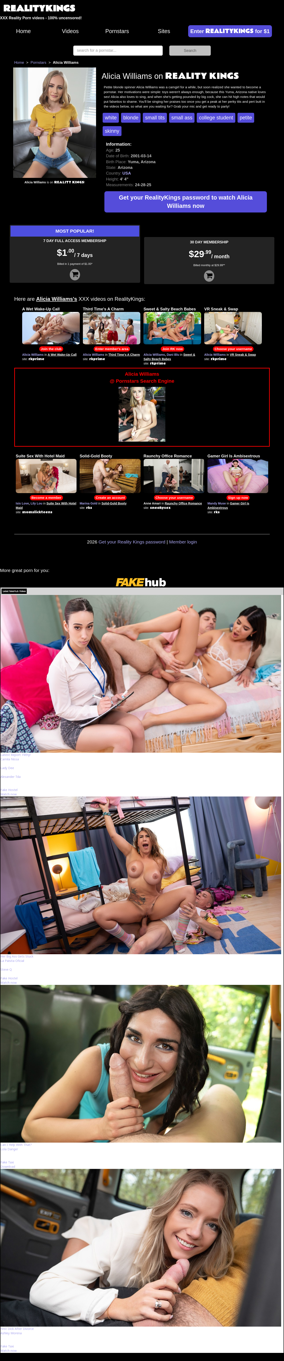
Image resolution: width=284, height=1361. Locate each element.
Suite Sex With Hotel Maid (40, 456)
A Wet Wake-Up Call (41, 309)
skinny (112, 131)
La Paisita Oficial (12, 961)
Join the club (51, 349)
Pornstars (117, 31)
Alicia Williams (33, 354)
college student (216, 117)
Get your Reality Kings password (131, 541)
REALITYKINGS (39, 8)
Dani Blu (173, 354)
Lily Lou (36, 503)
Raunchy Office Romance (168, 456)
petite (246, 117)
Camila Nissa (9, 759)
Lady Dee (7, 768)
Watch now (8, 794)
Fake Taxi (7, 1162)
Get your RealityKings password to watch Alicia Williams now (186, 201)
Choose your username (233, 349)
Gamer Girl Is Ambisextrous (233, 456)
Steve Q (6, 969)
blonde (130, 117)
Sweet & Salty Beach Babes (169, 309)
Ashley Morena (11, 1333)
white (111, 117)
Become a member (46, 497)
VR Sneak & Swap (221, 309)
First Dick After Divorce (17, 1329)
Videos (70, 31)
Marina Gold (88, 503)
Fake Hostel (9, 790)
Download (7, 1167)
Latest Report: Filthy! (15, 755)
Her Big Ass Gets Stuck (16, 956)
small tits (155, 117)
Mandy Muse (216, 503)
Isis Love (22, 503)
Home (23, 31)
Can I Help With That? (16, 1145)
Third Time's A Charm (103, 309)
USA (126, 173)
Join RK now (172, 349)
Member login (183, 541)
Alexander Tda (10, 777)
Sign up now (238, 497)
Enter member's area (112, 349)
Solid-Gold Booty (96, 456)
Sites (164, 31)
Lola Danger (9, 1149)
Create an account (110, 497)
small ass (181, 117)
